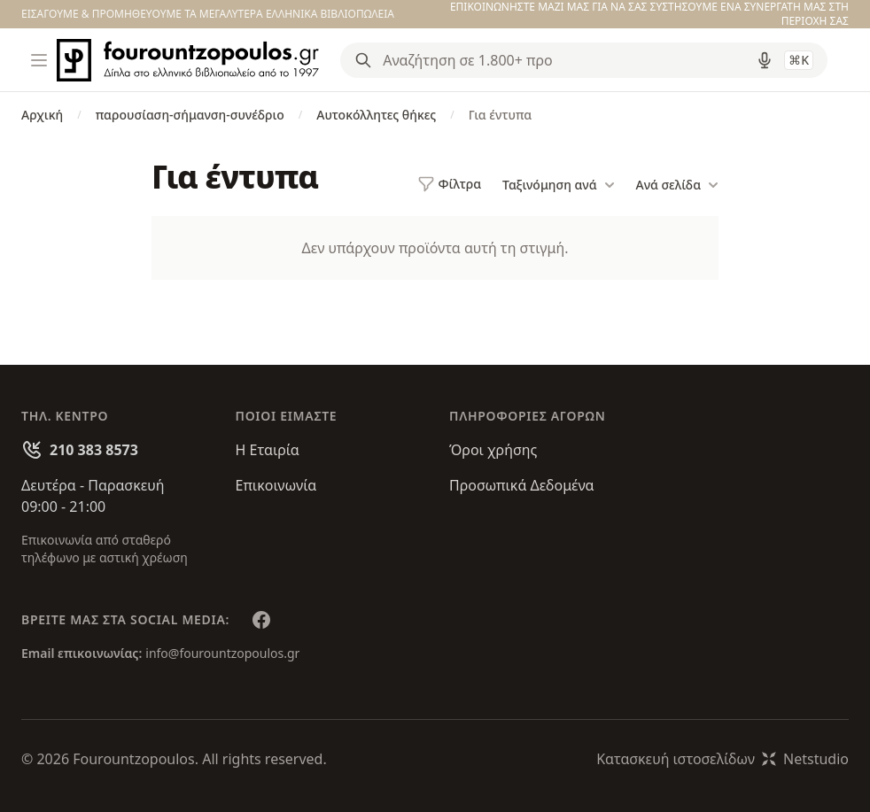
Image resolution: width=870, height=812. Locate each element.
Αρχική (42, 114)
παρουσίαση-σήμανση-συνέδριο (190, 114)
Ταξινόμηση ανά (558, 185)
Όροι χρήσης (493, 450)
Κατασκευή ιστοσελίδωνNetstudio (722, 759)
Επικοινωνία (276, 485)
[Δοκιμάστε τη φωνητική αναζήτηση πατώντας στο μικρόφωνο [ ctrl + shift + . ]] (764, 60)
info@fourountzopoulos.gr (222, 653)
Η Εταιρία (267, 450)
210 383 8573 (94, 450)
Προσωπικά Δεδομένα (521, 485)
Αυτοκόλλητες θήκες (376, 114)
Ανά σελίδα (677, 185)
